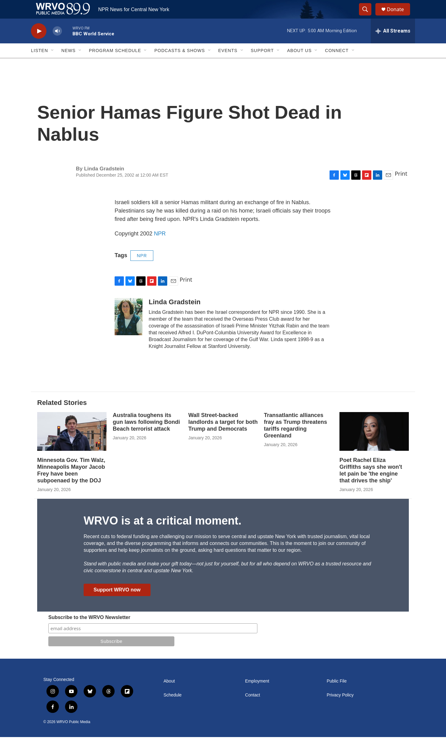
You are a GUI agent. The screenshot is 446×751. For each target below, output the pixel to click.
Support (262, 64)
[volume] (57, 45)
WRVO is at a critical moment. (162, 534)
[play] (39, 45)
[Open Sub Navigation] (52, 64)
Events (228, 64)
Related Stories (62, 416)
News (68, 64)
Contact (252, 709)
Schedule (172, 709)
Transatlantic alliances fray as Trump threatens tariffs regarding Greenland (295, 439)
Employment (257, 695)
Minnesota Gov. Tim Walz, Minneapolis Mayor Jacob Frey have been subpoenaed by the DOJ (71, 484)
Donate (399, 16)
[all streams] (393, 45)
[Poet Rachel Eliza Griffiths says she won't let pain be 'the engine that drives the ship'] (374, 445)
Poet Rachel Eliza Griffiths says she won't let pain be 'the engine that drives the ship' (370, 484)
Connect (336, 64)
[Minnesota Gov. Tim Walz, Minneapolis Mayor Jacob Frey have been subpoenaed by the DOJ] (72, 445)
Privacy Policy (340, 709)
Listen (39, 64)
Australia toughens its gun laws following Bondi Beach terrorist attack (146, 436)
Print (401, 187)
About (169, 695)
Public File (337, 695)
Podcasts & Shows (179, 64)
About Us (299, 64)
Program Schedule (115, 64)
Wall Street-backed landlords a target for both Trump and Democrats (223, 436)
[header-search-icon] (368, 16)
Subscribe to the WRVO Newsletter (89, 631)
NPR (160, 247)
